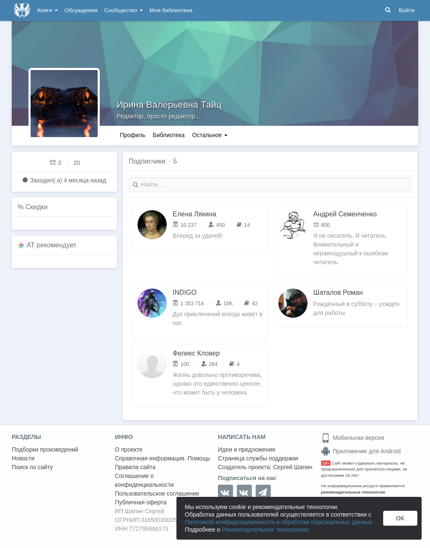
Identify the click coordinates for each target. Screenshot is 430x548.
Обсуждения (81, 10)
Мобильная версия (352, 437)
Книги (47, 10)
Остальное (210, 135)
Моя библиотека (171, 10)
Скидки (37, 206)
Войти (406, 10)
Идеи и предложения (246, 449)
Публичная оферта (141, 502)
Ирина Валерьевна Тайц (169, 104)
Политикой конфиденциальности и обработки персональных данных (278, 522)
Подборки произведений (45, 449)
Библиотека (168, 135)
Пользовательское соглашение (157, 493)
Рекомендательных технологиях (265, 529)
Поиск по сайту (32, 467)
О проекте (128, 449)
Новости (23, 458)
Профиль (132, 135)
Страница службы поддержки (258, 458)
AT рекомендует (52, 245)
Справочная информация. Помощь (162, 458)
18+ (325, 463)
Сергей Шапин (292, 467)
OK (400, 518)
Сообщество (123, 10)
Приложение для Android (361, 451)
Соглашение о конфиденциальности (144, 480)
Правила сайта (135, 467)
